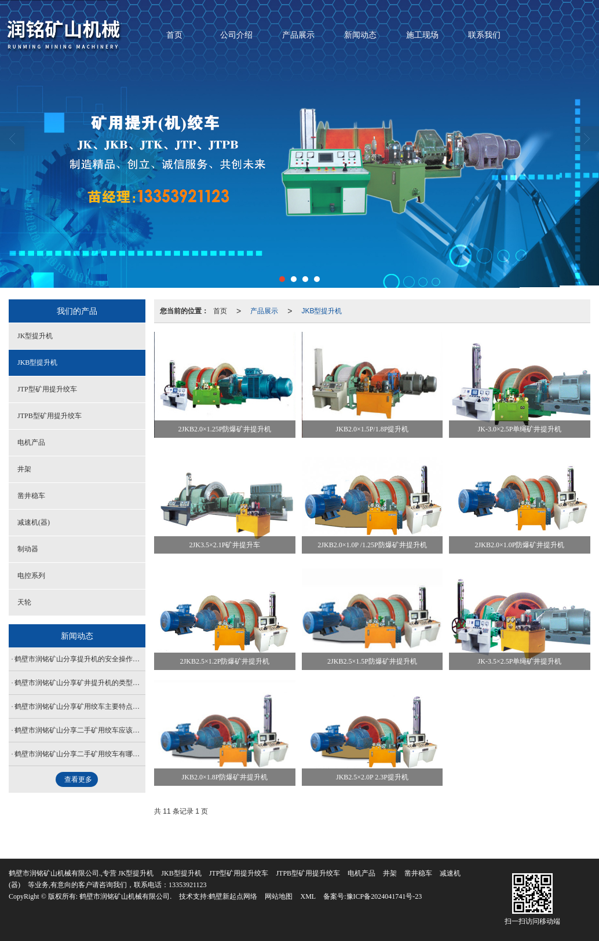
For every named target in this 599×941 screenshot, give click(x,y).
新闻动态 (360, 35)
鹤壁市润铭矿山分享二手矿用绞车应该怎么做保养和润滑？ (79, 730)
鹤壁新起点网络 (233, 896)
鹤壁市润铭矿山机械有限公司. (125, 896)
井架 (24, 469)
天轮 (24, 602)
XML (308, 896)
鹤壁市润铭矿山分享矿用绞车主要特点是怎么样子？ (79, 706)
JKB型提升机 (321, 311)
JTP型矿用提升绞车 (47, 389)
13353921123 (188, 885)
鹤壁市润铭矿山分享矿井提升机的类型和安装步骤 (79, 683)
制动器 (27, 549)
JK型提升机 (35, 336)
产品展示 (298, 35)
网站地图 (279, 896)
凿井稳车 (31, 496)
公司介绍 (236, 35)
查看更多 (78, 779)
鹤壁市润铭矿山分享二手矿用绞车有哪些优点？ (79, 754)
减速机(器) (33, 522)
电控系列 (31, 576)
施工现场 (422, 35)
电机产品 (31, 442)
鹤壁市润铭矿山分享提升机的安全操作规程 (79, 659)
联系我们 (484, 35)
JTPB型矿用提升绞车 (49, 416)
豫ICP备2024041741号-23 (384, 896)
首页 (174, 35)
